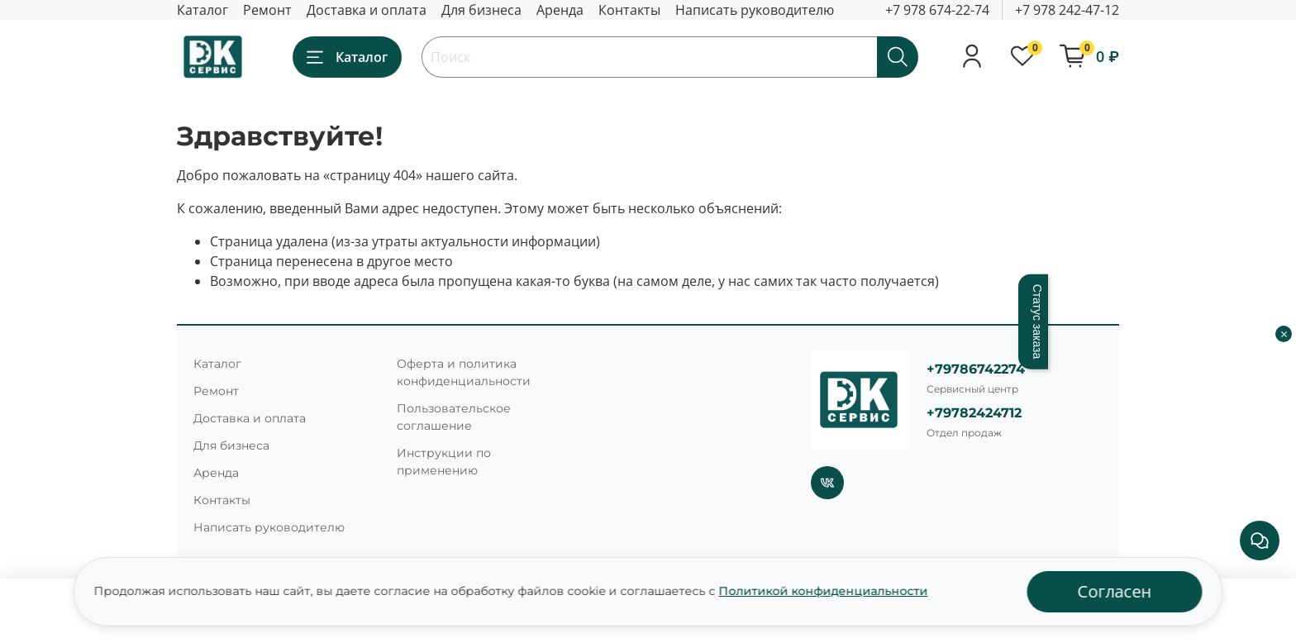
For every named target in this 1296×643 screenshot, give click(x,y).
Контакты (629, 10)
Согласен (1115, 591)
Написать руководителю (754, 10)
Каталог (202, 10)
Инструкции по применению (444, 461)
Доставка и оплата (366, 10)
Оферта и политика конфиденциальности (464, 372)
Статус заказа (1037, 322)
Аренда (560, 10)
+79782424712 (974, 413)
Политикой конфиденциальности (823, 590)
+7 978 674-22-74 (937, 10)
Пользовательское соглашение (454, 417)
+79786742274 (976, 369)
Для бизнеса (481, 10)
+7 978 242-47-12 (1067, 10)
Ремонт (267, 10)
